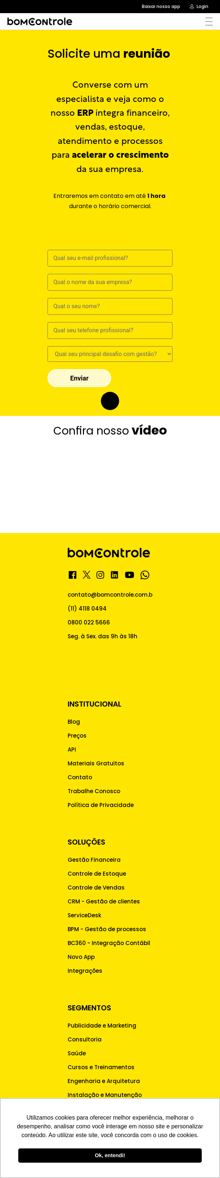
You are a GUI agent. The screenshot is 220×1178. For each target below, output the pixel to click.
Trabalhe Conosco (94, 791)
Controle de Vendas (96, 887)
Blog (74, 722)
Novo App (81, 957)
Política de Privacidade (101, 805)
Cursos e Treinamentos (101, 1067)
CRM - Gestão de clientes (104, 901)
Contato (80, 777)
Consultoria (85, 1039)
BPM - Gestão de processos (107, 929)
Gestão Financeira (94, 860)
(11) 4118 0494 (87, 608)
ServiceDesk (84, 915)
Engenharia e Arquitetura (104, 1081)
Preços (77, 735)
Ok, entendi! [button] (110, 1155)
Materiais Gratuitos (96, 763)
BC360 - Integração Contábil (109, 943)
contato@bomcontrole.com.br (111, 594)
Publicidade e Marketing (102, 1025)
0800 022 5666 (89, 622)
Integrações (85, 971)
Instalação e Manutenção (105, 1095)
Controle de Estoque (97, 873)
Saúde (77, 1053)
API (72, 749)
